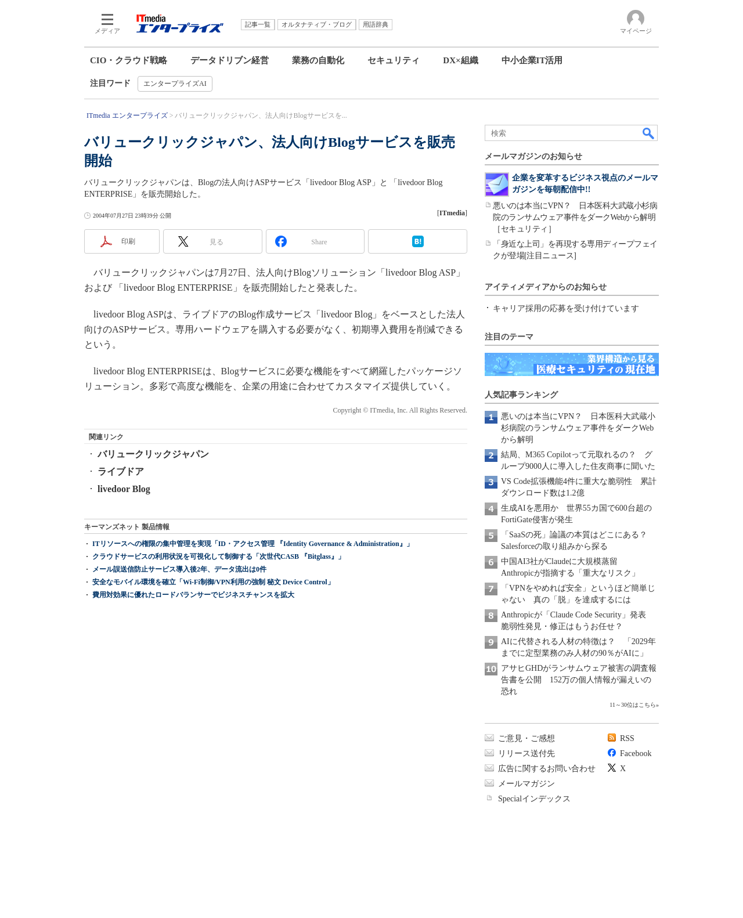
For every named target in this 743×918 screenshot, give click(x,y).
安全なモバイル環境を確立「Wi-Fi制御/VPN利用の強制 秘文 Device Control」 (213, 628)
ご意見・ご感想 (526, 738)
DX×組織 (460, 60)
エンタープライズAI (175, 83)
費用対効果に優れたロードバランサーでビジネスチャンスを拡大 (193, 641)
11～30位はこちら (632, 705)
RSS (627, 738)
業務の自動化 (318, 60)
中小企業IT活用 (532, 60)
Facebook (635, 753)
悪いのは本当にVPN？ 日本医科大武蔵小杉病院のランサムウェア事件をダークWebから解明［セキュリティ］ (575, 217)
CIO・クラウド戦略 (128, 60)
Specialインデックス (534, 798)
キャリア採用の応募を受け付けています (566, 308)
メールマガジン (526, 783)
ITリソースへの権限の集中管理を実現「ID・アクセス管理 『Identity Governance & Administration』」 (252, 590)
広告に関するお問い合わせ (547, 768)
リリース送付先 (526, 753)
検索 (649, 133)
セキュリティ (393, 60)
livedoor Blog (124, 489)
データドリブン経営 (229, 60)
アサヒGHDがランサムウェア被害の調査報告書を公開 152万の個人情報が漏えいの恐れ (579, 680)
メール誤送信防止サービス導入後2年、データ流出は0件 (179, 616)
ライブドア (121, 471)
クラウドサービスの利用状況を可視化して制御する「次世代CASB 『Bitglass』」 (218, 603)
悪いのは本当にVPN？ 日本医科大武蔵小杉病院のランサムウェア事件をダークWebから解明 (578, 428)
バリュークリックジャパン (153, 454)
